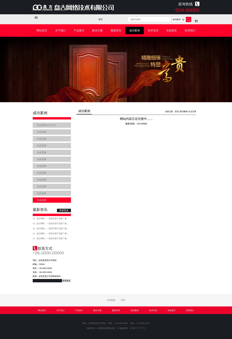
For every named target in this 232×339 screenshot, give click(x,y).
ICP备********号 (137, 328)
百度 (123, 300)
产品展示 (79, 30)
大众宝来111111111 (46, 125)
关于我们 (60, 30)
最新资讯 (116, 30)
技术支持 (153, 30)
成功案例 (134, 30)
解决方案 (97, 30)
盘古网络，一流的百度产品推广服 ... (53, 218)
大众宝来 (41, 132)
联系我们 (190, 30)
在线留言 (171, 30)
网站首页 (42, 30)
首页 (177, 111)
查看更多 (64, 210)
